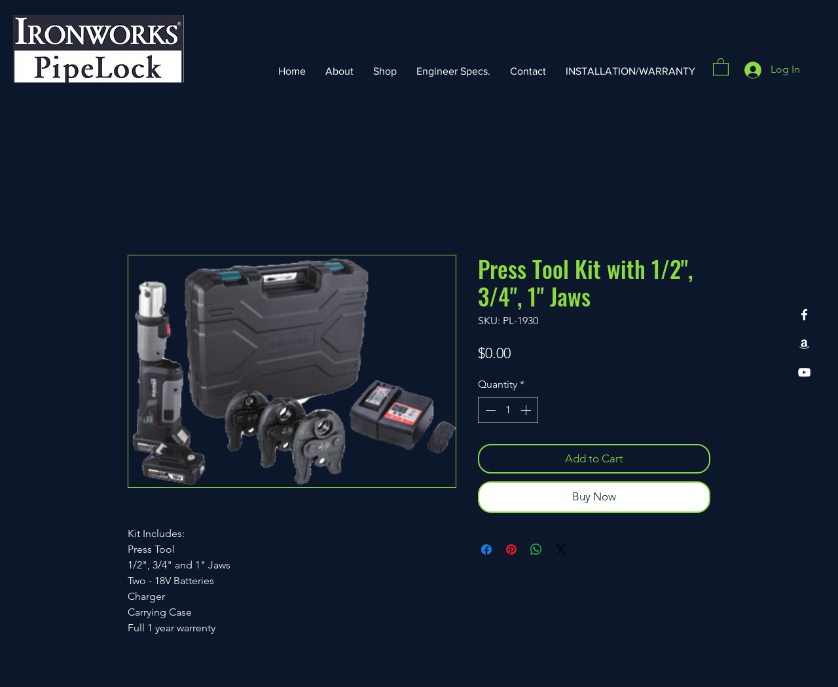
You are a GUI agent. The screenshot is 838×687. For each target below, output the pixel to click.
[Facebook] (804, 314)
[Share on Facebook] (486, 549)
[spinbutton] (508, 410)
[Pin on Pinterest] (511, 549)
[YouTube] (804, 372)
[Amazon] (804, 343)
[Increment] (527, 410)
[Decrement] (489, 410)
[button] (721, 66)
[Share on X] (561, 549)
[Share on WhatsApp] (536, 549)
